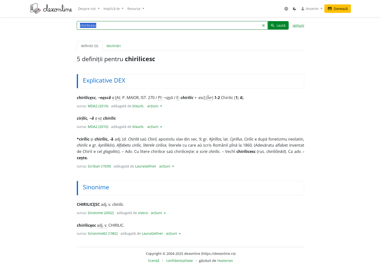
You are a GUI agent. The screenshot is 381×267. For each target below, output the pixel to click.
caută (278, 25)
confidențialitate (179, 260)
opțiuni (298, 25)
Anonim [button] (310, 8)
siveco (143, 212)
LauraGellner (145, 166)
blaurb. (138, 106)
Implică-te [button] (112, 8)
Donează (338, 8)
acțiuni (153, 106)
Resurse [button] (134, 8)
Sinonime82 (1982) (103, 233)
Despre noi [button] (87, 8)
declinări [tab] (113, 45)
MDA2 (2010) (98, 106)
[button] (286, 8)
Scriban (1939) (99, 166)
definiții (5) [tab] (89, 45)
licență (153, 260)
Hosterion (225, 260)
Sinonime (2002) (101, 212)
